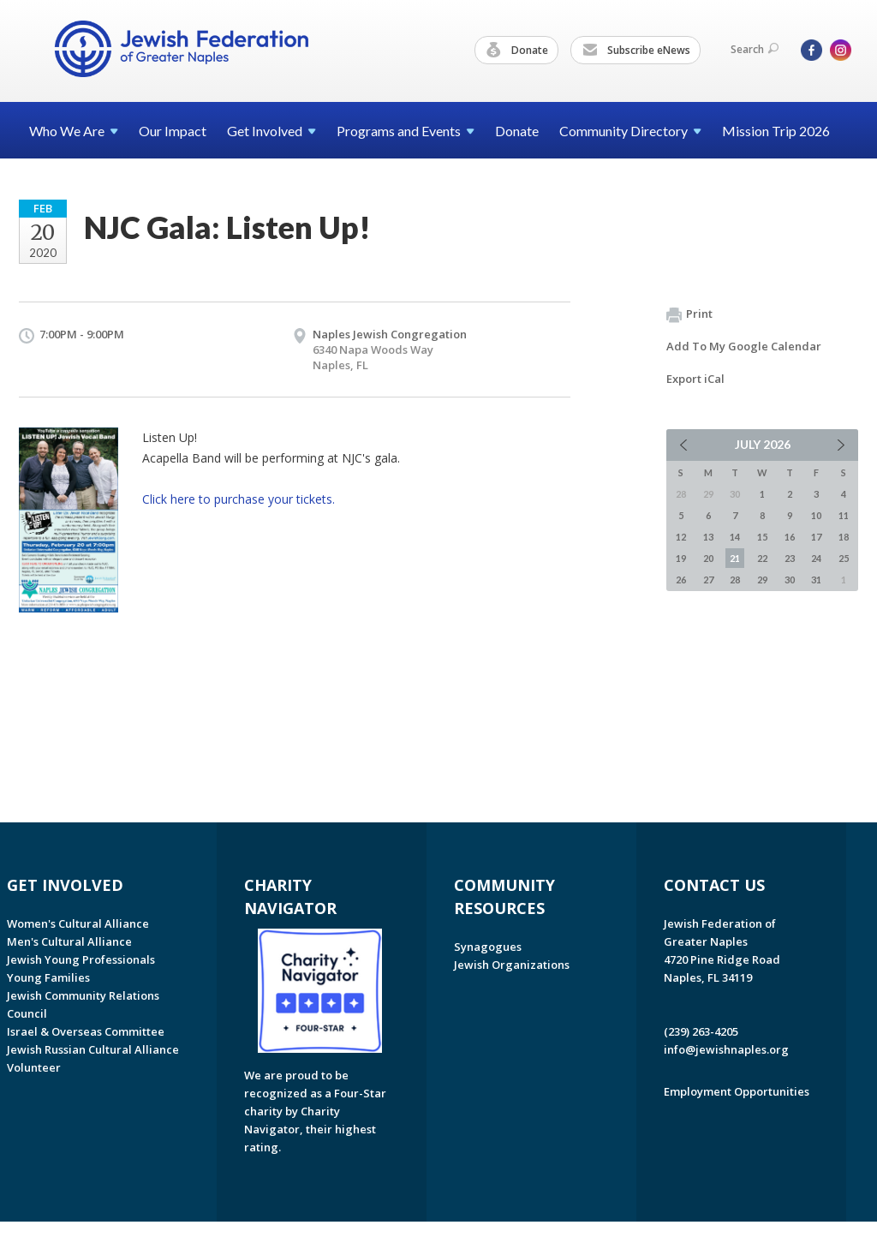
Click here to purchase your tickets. (238, 499)
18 (843, 536)
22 (762, 558)
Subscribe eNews (636, 50)
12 (681, 536)
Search (755, 49)
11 (843, 515)
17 (816, 536)
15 (762, 536)
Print (689, 314)
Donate (517, 50)
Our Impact (172, 131)
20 (708, 558)
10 (816, 515)
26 (681, 579)
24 (816, 558)
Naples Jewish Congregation (390, 334)
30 (790, 579)
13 (708, 536)
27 (708, 579)
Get (271, 131)
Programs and (405, 131)
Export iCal (695, 378)
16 (790, 536)
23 (790, 558)
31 (816, 579)
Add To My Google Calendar (743, 346)
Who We (73, 131)
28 (735, 579)
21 (735, 558)
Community (630, 131)
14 (735, 536)
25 (843, 558)
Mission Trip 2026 (776, 131)
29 (762, 579)
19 (681, 558)
